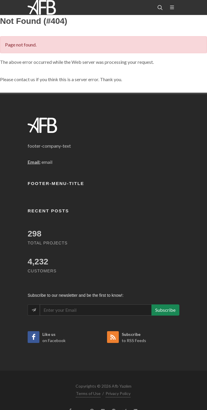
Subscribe (165, 310)
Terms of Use (88, 393)
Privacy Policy (118, 393)
